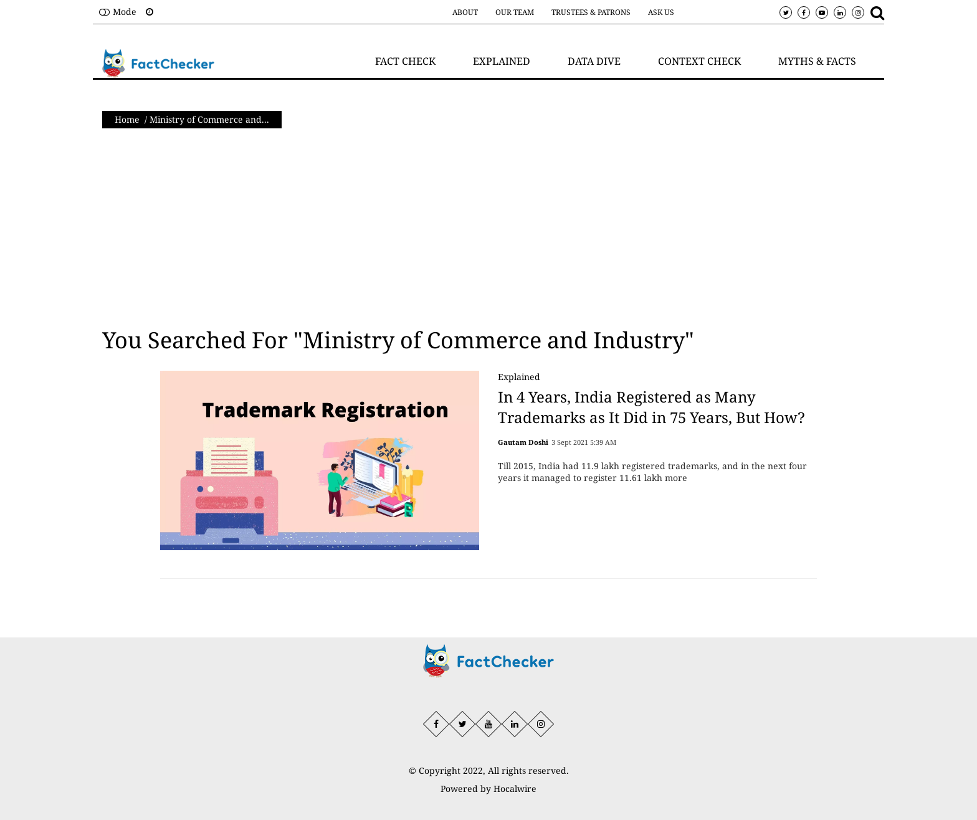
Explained (519, 377)
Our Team (514, 12)
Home (127, 119)
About (465, 12)
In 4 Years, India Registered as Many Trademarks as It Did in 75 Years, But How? (651, 407)
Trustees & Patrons (591, 12)
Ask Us (661, 12)
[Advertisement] (488, 228)
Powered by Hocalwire (488, 788)
